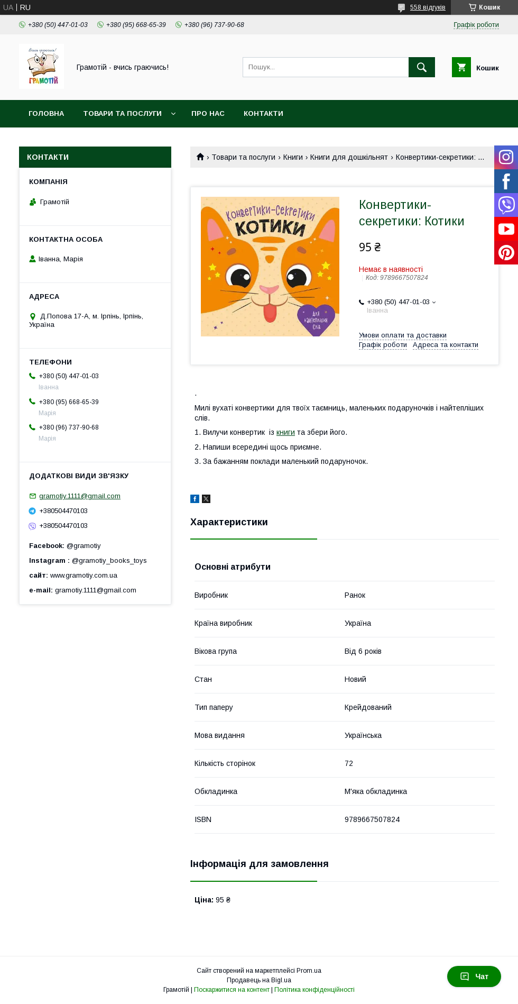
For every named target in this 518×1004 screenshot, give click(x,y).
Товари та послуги (122, 113)
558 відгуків (428, 7)
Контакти (263, 113)
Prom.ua (309, 970)
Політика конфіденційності (314, 989)
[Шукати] (422, 67)
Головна (46, 113)
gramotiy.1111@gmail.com (80, 496)
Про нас (208, 113)
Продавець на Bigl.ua (259, 980)
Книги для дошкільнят (349, 157)
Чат (474, 976)
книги (285, 432)
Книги (293, 157)
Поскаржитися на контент (232, 989)
